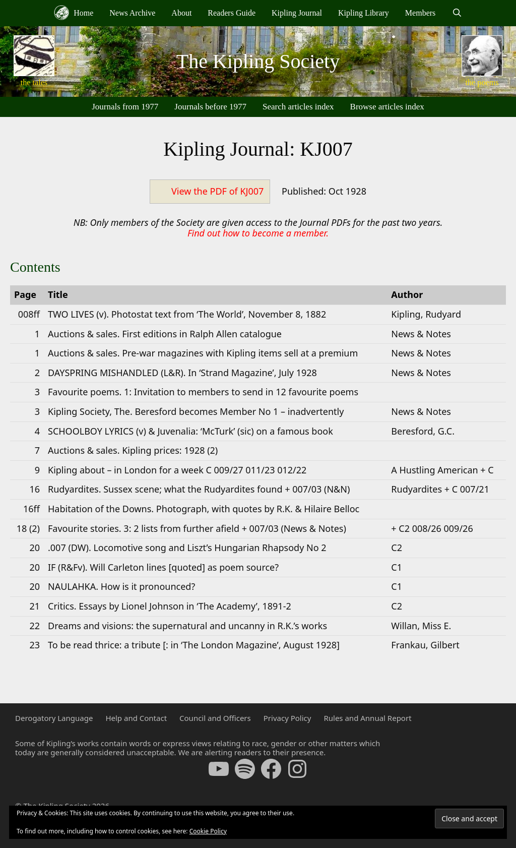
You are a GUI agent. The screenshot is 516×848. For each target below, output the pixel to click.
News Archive (132, 13)
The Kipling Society (258, 61)
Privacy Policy (287, 718)
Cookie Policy (208, 831)
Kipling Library (363, 13)
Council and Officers (215, 718)
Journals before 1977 (210, 106)
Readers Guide (231, 13)
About (181, 13)
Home (73, 12)
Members (420, 13)
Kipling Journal (297, 13)
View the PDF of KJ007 (217, 191)
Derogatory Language (54, 718)
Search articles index (298, 106)
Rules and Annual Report (367, 718)
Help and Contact (136, 718)
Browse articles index (387, 106)
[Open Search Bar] (456, 13)
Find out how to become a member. (258, 233)
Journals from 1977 (125, 106)
